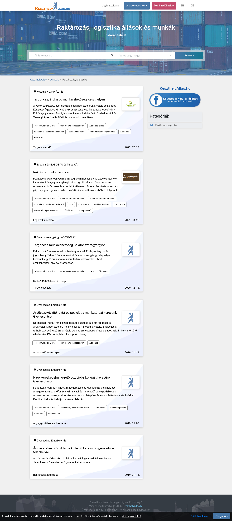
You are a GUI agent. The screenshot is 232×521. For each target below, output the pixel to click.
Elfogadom (221, 516)
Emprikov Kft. (58, 304)
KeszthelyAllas (38, 79)
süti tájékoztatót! (131, 516)
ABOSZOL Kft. (69, 237)
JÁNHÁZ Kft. (56, 91)
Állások (54, 79)
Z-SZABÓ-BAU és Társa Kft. (62, 164)
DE (192, 5)
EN (182, 5)
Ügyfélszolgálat (110, 5)
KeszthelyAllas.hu (133, 506)
